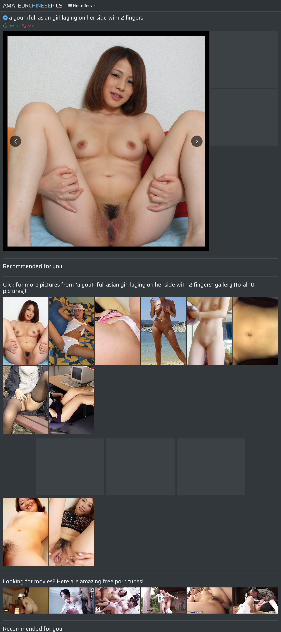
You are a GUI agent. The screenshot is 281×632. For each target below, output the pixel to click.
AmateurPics (33, 5)
